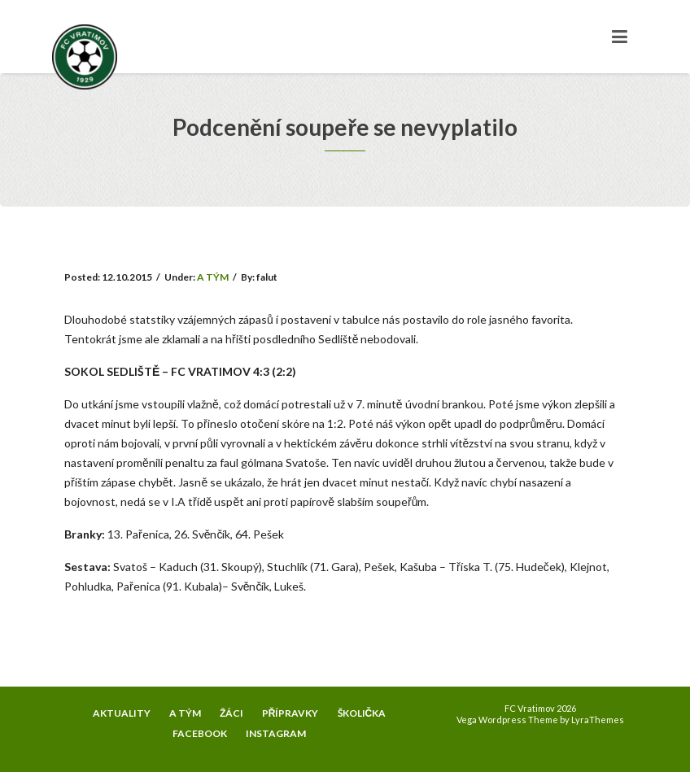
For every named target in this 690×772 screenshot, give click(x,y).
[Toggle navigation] (619, 36)
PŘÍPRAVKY (290, 713)
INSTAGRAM (276, 733)
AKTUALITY (122, 713)
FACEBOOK (199, 733)
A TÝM (213, 277)
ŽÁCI (231, 713)
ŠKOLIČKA (362, 713)
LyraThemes (597, 719)
